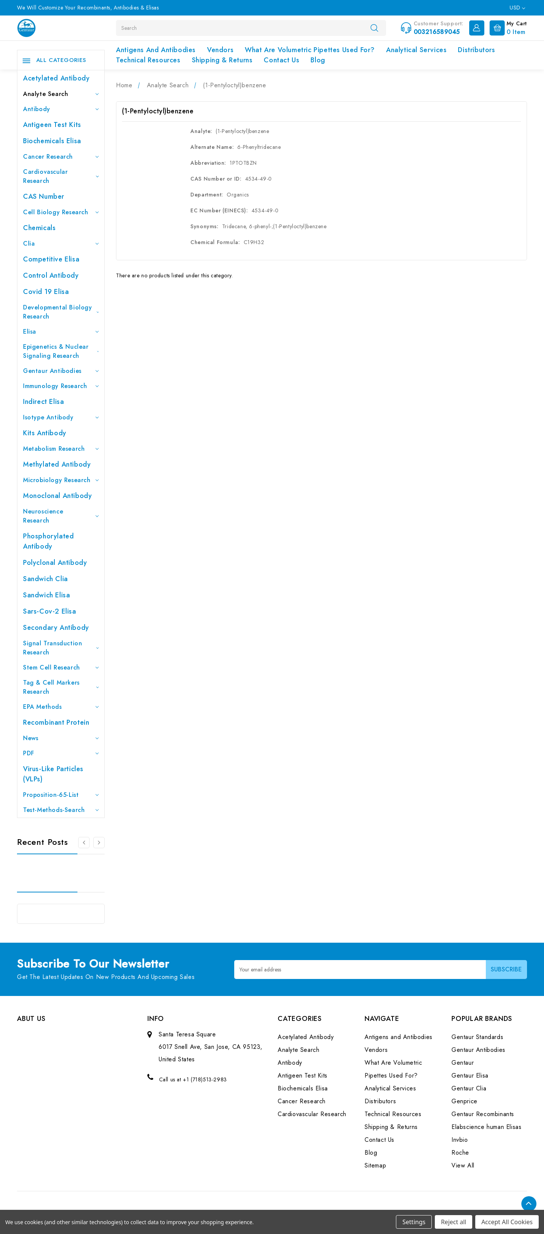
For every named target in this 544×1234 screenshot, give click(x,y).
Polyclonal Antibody (55, 563)
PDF (61, 753)
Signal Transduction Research (61, 648)
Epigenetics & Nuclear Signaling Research (61, 351)
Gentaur (462, 1062)
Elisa (61, 331)
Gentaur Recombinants (482, 1114)
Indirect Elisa (43, 402)
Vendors (220, 50)
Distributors (476, 50)
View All (462, 1165)
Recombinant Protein (56, 722)
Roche (460, 1152)
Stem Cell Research (61, 667)
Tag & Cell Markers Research (61, 687)
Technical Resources (148, 60)
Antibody (61, 109)
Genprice (464, 1101)
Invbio (459, 1139)
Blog (318, 60)
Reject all (453, 1222)
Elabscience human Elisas (486, 1127)
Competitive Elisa (51, 259)
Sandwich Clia (45, 579)
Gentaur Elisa (469, 1075)
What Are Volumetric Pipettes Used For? (310, 50)
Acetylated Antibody (56, 78)
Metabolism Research (61, 448)
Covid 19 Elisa (46, 292)
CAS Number (43, 196)
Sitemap (375, 1165)
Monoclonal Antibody (57, 496)
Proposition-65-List (61, 794)
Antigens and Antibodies (156, 50)
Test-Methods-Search (61, 810)
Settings (413, 1222)
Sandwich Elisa (46, 595)
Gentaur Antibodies (61, 370)
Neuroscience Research (61, 516)
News (61, 738)
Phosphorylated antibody (48, 541)
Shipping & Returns (222, 60)
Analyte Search (61, 94)
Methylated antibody (57, 464)
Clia (61, 243)
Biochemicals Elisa (52, 141)
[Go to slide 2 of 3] (99, 842)
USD (517, 7)
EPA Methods (61, 706)
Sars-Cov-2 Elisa (49, 611)
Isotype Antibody (61, 417)
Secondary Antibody (56, 627)
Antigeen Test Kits (52, 125)
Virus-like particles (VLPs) (53, 774)
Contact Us (281, 60)
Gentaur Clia (468, 1088)
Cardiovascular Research (61, 176)
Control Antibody (51, 275)
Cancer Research (61, 156)
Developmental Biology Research (61, 312)
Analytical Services (416, 50)
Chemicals (39, 228)
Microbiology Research (61, 480)
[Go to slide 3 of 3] (84, 842)
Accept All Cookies (507, 1222)
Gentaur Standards (477, 1037)
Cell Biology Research (61, 212)
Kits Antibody (44, 433)
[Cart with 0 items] (506, 27)
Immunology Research (61, 386)
